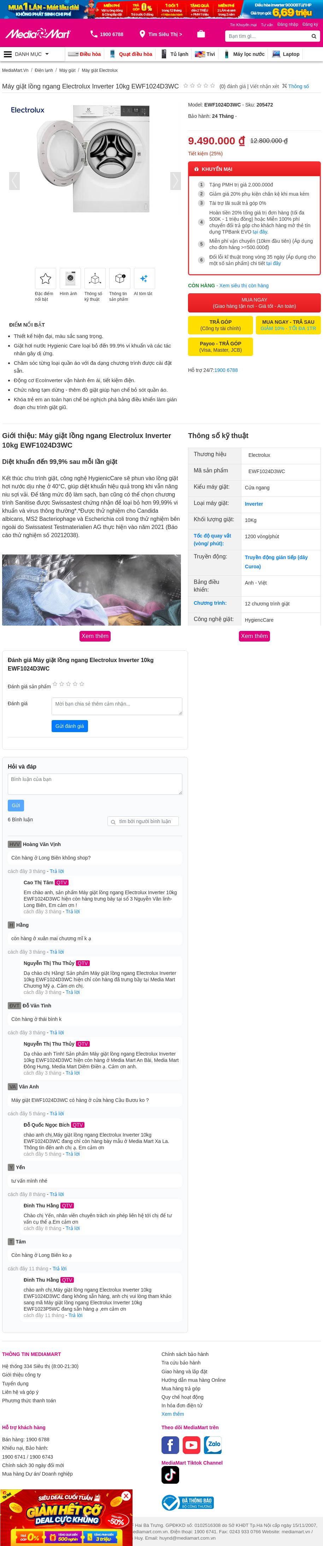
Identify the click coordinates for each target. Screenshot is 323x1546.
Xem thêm (173, 1413)
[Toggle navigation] (32, 54)
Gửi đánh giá (69, 726)
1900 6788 (226, 370)
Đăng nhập (287, 24)
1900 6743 (41, 1456)
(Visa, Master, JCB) (220, 347)
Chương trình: (210, 603)
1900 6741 (13, 1456)
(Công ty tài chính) (220, 325)
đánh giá (236, 86)
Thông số (295, 86)
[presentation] (14, 181)
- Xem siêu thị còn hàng (242, 285)
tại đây (260, 232)
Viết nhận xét (264, 86)
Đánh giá (18, 703)
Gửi (16, 805)
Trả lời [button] (57, 871)
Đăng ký (310, 24)
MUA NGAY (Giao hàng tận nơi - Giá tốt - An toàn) (254, 303)
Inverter (254, 504)
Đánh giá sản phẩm (29, 686)
